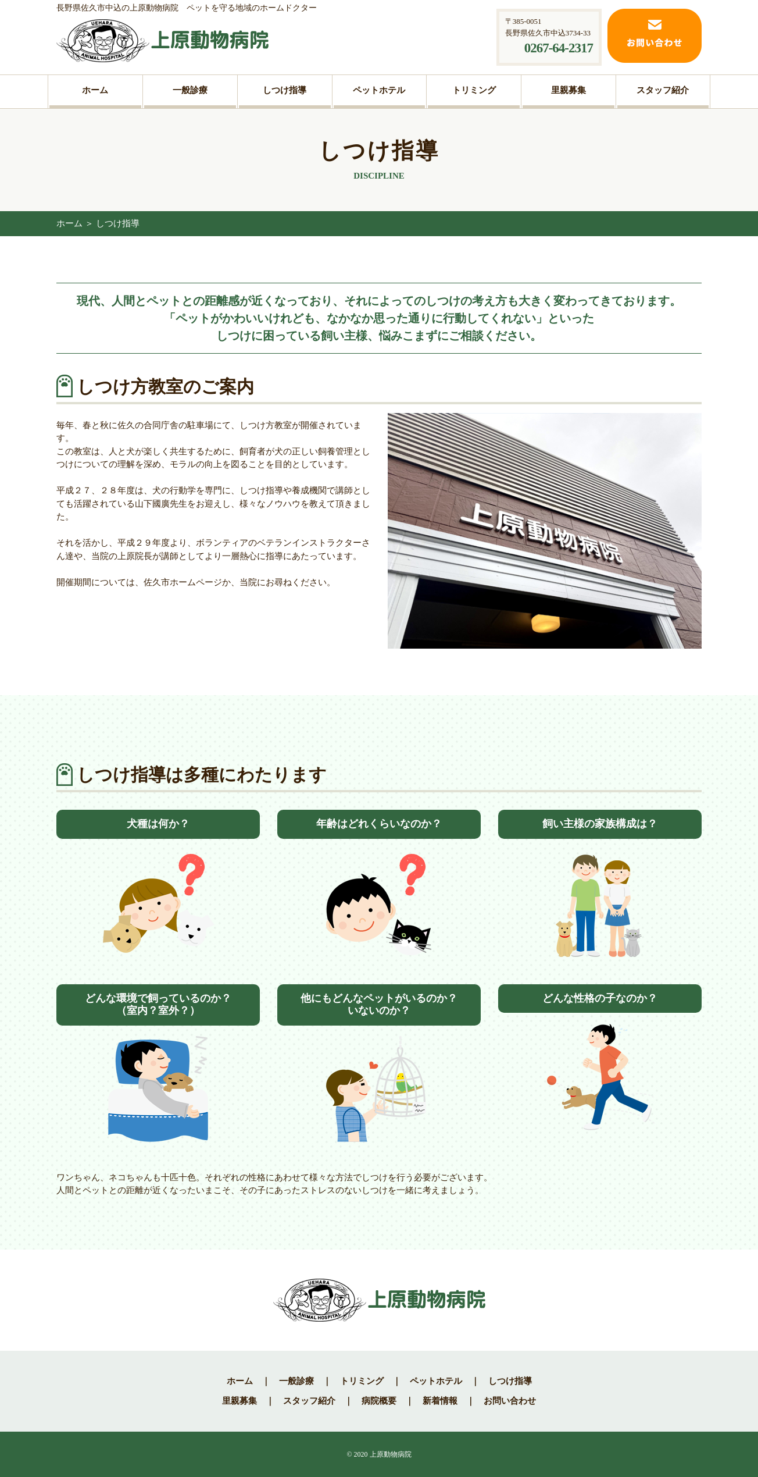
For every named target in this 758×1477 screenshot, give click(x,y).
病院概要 (379, 1400)
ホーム (69, 223)
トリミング (362, 1381)
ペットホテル (436, 1381)
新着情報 (440, 1400)
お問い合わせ (510, 1400)
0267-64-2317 (558, 48)
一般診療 (296, 1381)
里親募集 (239, 1400)
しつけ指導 (510, 1381)
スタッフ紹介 (309, 1400)
